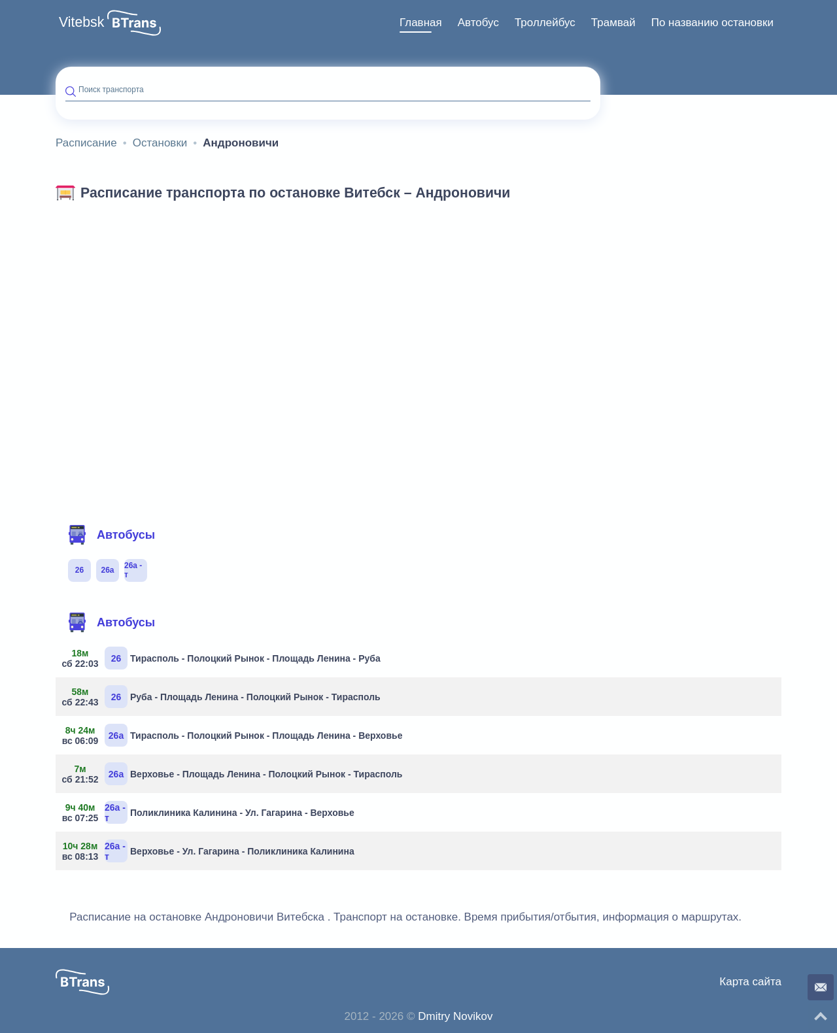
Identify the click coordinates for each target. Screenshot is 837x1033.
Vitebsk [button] (81, 22)
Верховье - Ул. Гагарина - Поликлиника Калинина (209, 850)
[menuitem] (421, 23)
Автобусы (111, 535)
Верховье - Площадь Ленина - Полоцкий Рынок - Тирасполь (233, 773)
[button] (134, 23)
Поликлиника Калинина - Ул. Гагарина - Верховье (209, 812)
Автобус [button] (478, 22)
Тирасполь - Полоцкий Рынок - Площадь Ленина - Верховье (233, 735)
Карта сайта (750, 981)
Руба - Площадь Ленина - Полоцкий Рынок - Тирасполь (223, 696)
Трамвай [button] (613, 22)
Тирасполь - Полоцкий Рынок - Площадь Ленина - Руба (223, 658)
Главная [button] (421, 22)
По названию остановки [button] (712, 22)
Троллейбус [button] (545, 22)
